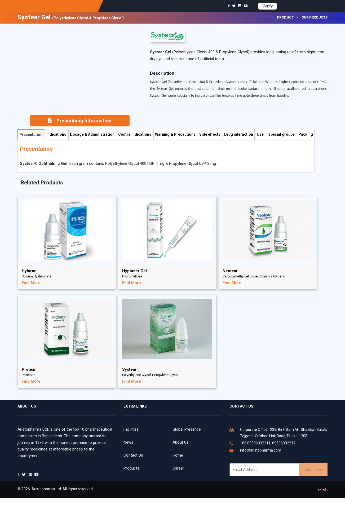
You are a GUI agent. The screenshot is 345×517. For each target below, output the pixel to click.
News (128, 442)
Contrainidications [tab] (134, 134)
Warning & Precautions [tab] (175, 134)
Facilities (131, 429)
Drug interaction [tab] (238, 134)
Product (285, 17)
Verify (267, 6)
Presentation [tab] (30, 134)
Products (131, 468)
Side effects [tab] (209, 134)
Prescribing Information (80, 121)
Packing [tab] (305, 134)
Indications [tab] (56, 134)
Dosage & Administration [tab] (92, 134)
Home (177, 455)
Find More (31, 282)
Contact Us (133, 455)
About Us (180, 442)
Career (178, 468)
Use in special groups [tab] (276, 134)
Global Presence (186, 429)
